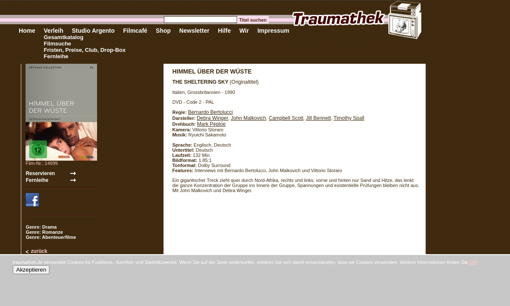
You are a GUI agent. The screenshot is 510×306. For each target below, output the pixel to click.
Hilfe (224, 30)
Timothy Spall (349, 118)
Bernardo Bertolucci (210, 112)
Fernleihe (56, 56)
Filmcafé (135, 30)
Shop (163, 30)
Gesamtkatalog (63, 37)
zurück (39, 251)
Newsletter (194, 30)
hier (473, 262)
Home (27, 30)
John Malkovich (248, 118)
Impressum (273, 30)
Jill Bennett (318, 118)
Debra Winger (212, 118)
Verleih (53, 30)
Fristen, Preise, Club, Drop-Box (85, 50)
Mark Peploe (211, 124)
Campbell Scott (286, 118)
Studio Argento (93, 30)
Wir (244, 30)
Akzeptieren (31, 269)
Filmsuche (57, 43)
